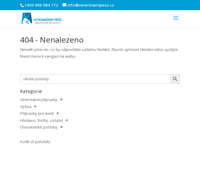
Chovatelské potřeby (39, 127)
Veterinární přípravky (38, 99)
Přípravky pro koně (37, 113)
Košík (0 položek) (35, 141)
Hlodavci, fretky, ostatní (41, 120)
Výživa (25, 106)
